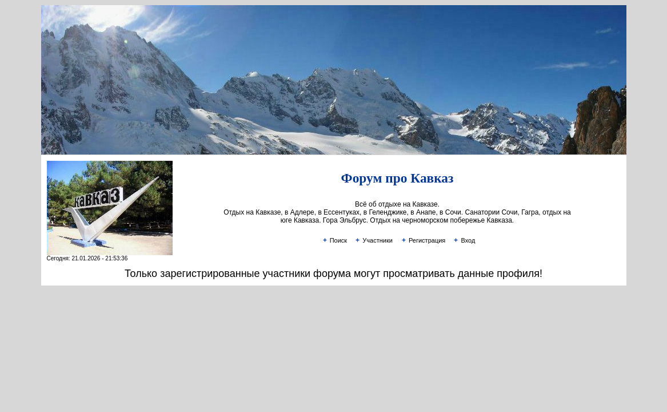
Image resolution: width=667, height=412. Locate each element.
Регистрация (422, 240)
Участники (373, 240)
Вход (463, 240)
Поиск (334, 240)
